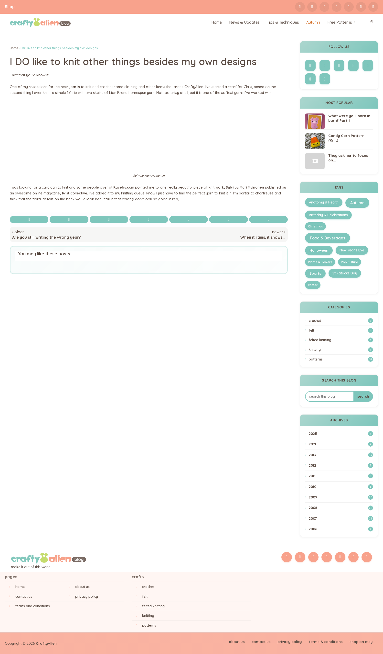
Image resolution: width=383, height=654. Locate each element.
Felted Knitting (341, 340)
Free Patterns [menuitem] (339, 22)
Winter (313, 285)
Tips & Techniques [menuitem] (283, 22)
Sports (315, 273)
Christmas (315, 226)
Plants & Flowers (320, 262)
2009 (341, 497)
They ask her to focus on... (348, 158)
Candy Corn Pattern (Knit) (346, 138)
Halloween (318, 250)
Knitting (341, 349)
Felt (341, 330)
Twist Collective (81, 193)
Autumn (357, 202)
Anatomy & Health (324, 202)
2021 (341, 444)
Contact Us (23, 596)
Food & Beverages (327, 238)
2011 (341, 476)
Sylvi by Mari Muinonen (248, 187)
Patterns (341, 359)
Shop (10, 6)
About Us (82, 587)
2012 (341, 465)
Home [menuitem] (216, 22)
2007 (341, 518)
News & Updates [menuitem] (244, 22)
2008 (341, 508)
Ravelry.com (124, 187)
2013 (341, 454)
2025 (341, 433)
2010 (341, 486)
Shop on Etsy (361, 641)
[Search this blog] (329, 396)
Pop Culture (349, 262)
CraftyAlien (46, 643)
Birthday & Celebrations (328, 215)
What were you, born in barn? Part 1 (349, 118)
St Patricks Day (344, 273)
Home (14, 48)
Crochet (341, 320)
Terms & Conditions (327, 641)
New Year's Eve (352, 250)
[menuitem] (313, 22)
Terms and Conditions (32, 606)
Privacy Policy (86, 596)
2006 (341, 529)
